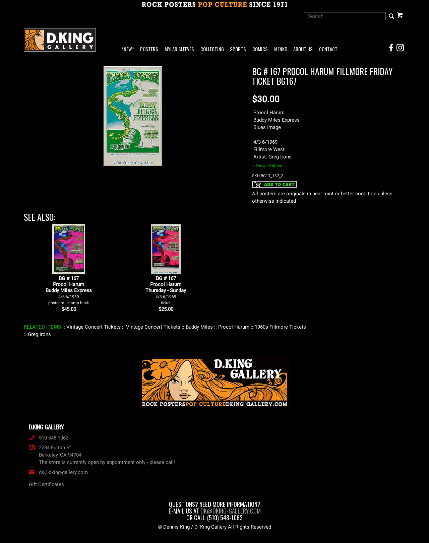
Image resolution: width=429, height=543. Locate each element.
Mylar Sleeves (179, 49)
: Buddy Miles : (199, 327)
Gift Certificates (46, 484)
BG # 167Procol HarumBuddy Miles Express (69, 290)
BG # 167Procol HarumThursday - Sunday (165, 290)
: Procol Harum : (234, 327)
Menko (280, 49)
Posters (149, 49)
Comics (260, 49)
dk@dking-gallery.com (58, 472)
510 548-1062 (48, 438)
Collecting (212, 49)
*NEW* (128, 49)
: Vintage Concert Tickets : (93, 327)
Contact (328, 49)
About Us (303, 49)
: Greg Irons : (39, 334)
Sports (238, 49)
